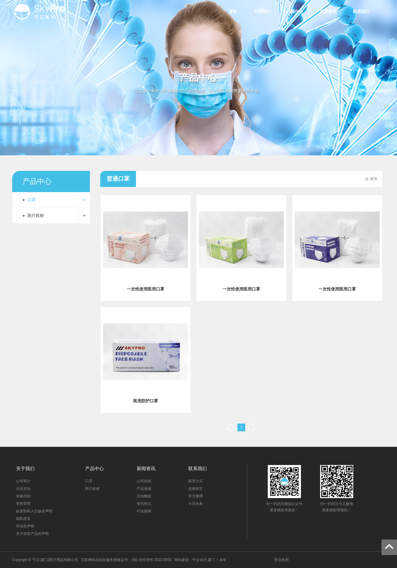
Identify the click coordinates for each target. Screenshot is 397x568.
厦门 (211, 560)
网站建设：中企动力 (190, 560)
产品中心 (198, 77)
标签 (223, 560)
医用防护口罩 (145, 400)
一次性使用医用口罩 (145, 289)
